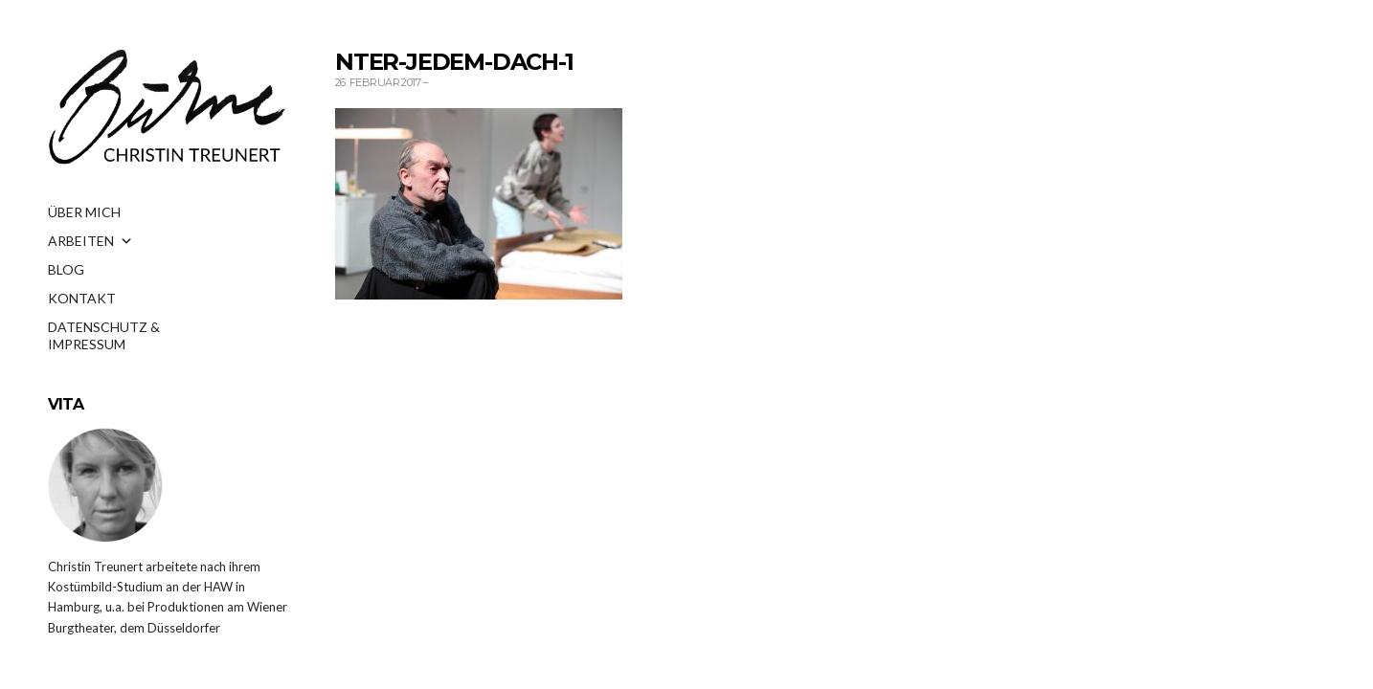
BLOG (66, 269)
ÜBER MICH (84, 212)
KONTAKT (82, 298)
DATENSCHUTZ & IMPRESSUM (104, 333)
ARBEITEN (90, 241)
